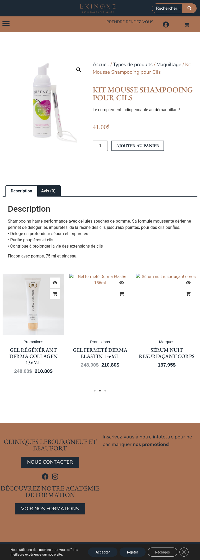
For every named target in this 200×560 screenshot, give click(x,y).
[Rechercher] (189, 8)
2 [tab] (100, 391)
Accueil (101, 65)
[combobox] (167, 8)
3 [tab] (105, 391)
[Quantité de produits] (100, 146)
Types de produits (133, 65)
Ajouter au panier (137, 146)
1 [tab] (94, 391)
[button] (6, 24)
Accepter (100, 552)
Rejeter (131, 552)
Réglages (161, 552)
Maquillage (169, 65)
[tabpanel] (33, 328)
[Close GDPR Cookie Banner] (184, 552)
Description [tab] (21, 191)
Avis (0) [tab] (48, 191)
